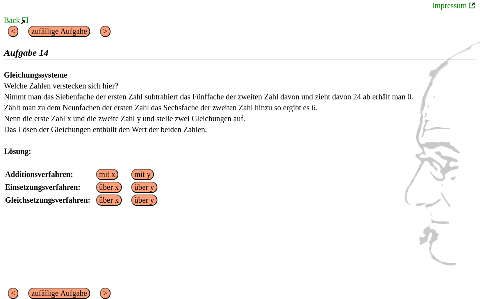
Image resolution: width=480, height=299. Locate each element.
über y (144, 187)
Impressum (449, 5)
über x (109, 187)
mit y (142, 174)
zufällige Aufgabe (59, 31)
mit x (107, 174)
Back (12, 20)
